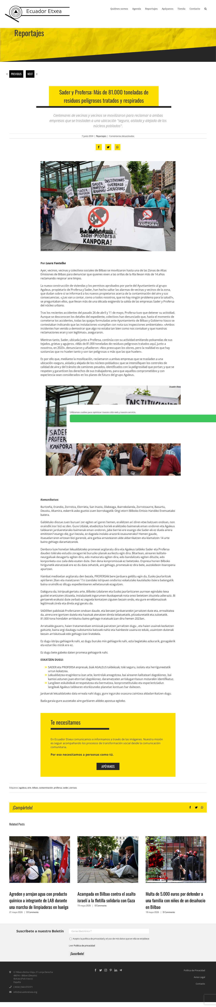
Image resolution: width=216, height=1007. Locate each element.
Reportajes (101, 136)
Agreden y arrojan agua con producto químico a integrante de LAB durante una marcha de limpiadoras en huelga (38, 900)
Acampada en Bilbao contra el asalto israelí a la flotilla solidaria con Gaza (106, 897)
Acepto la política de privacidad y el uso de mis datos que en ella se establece (109, 938)
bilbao (35, 787)
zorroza (73, 787)
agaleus (22, 787)
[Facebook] (95, 970)
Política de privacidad (84, 945)
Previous (16, 74)
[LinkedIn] (115, 970)
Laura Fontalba (56, 263)
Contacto (200, 983)
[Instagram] (105, 970)
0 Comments (32, 912)
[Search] (205, 8)
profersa (58, 787)
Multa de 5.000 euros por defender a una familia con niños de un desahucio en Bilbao (175, 900)
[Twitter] (100, 970)
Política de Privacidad (194, 970)
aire (29, 787)
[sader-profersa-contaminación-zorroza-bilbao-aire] (108, 206)
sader (65, 787)
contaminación (46, 787)
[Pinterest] (110, 970)
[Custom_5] (120, 970)
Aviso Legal (199, 977)
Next (30, 74)
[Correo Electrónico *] (109, 931)
